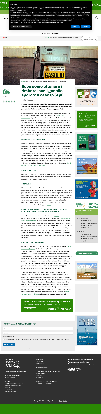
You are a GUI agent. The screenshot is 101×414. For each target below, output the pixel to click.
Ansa (49, 205)
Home (23, 81)
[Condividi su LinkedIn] (9, 101)
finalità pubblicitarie (20, 15)
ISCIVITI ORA (8, 344)
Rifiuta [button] (75, 26)
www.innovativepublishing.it (13, 385)
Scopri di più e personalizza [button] (21, 26)
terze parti (37, 12)
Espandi (75, 37)
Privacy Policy (63, 401)
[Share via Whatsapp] (12, 101)
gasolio (56, 216)
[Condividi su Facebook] (6, 101)
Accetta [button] (85, 26)
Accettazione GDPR (9, 336)
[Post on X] (4, 101)
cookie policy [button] (22, 10)
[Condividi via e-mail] (14, 101)
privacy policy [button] (60, 7)
